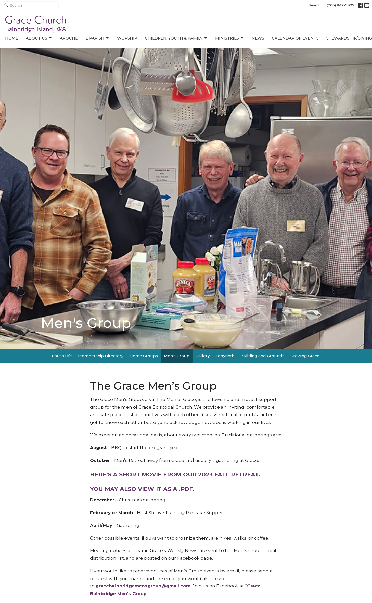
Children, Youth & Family (176, 38)
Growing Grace (304, 355)
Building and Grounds (262, 355)
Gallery (203, 355)
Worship (127, 38)
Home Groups (144, 355)
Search (314, 5)
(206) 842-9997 (340, 5)
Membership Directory (100, 355)
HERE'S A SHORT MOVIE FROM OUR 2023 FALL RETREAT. (175, 474)
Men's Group (176, 355)
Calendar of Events (295, 38)
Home (11, 38)
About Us (39, 38)
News (258, 38)
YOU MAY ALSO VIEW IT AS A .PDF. (142, 489)
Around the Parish (84, 38)
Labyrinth (225, 355)
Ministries (229, 38)
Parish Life (62, 355)
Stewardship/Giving (349, 38)
